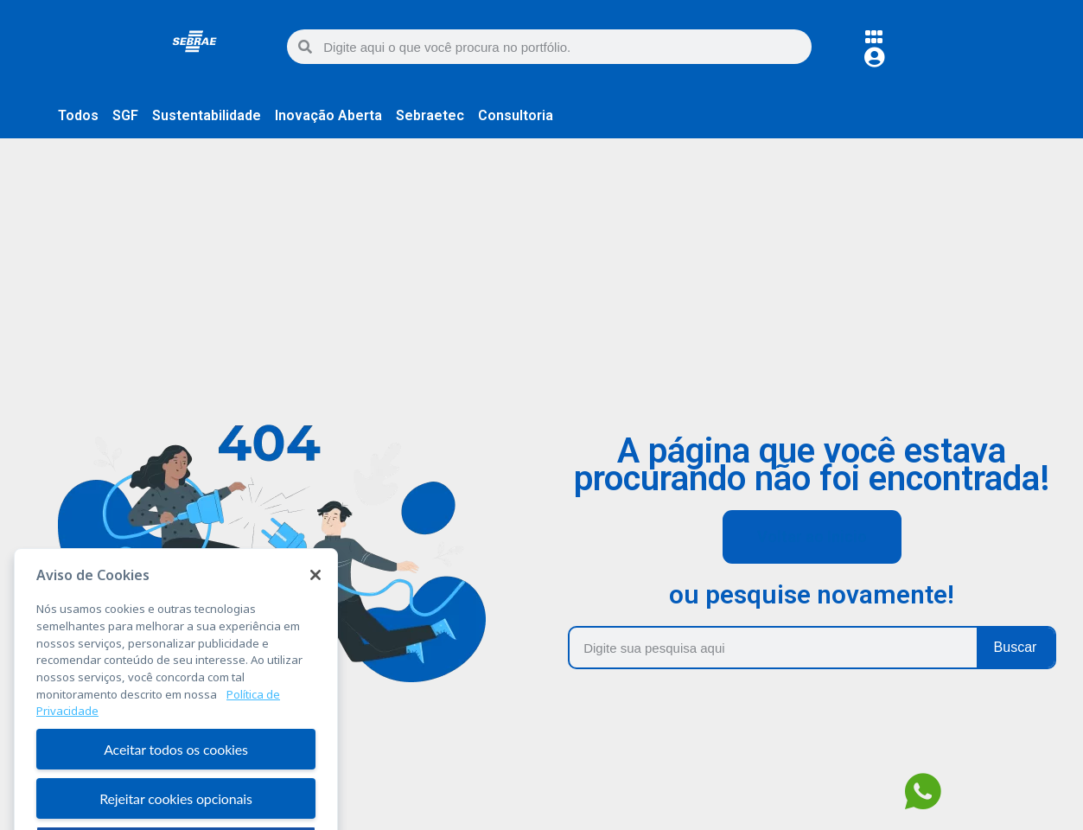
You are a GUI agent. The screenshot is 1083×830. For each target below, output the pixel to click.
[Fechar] (315, 611)
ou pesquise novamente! (811, 594)
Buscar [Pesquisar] (1015, 647)
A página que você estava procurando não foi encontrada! (811, 465)
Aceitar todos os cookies (176, 785)
